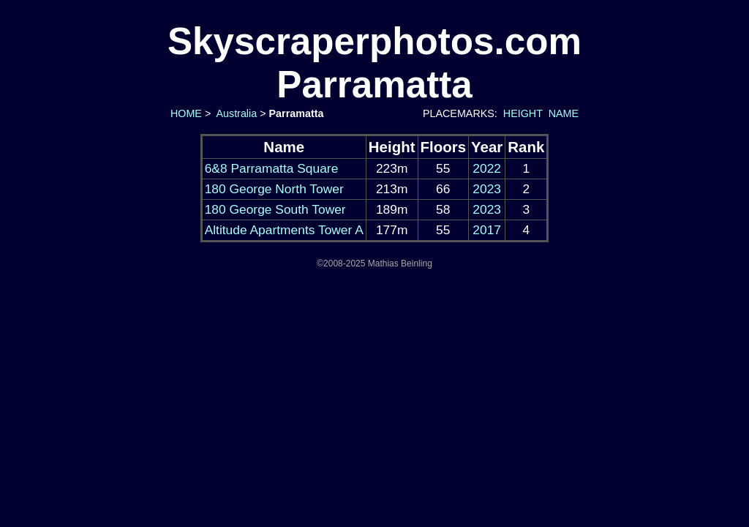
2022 (487, 168)
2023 (487, 189)
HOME (185, 113)
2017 (487, 230)
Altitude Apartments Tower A (284, 230)
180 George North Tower (274, 189)
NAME (563, 113)
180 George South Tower (275, 209)
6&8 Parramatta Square (272, 168)
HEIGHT (523, 113)
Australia (235, 113)
